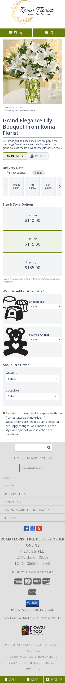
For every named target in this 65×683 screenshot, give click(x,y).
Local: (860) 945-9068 (32, 563)
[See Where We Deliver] (32, 467)
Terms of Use (33, 668)
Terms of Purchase (43, 662)
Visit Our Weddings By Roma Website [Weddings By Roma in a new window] (32, 618)
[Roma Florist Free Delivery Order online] (32, 23)
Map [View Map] (32, 679)
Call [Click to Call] (11, 679)
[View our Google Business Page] (32, 530)
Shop (16, 32)
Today (38, 172)
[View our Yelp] (39, 530)
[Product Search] (33, 448)
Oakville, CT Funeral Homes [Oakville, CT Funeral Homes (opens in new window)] (23, 644)
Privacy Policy (17, 662)
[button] (32, 603)
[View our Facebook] (26, 530)
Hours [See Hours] (54, 679)
